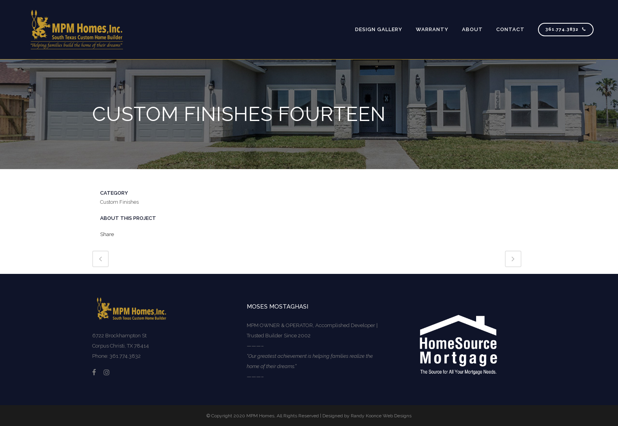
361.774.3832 (565, 29)
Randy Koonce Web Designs (381, 416)
